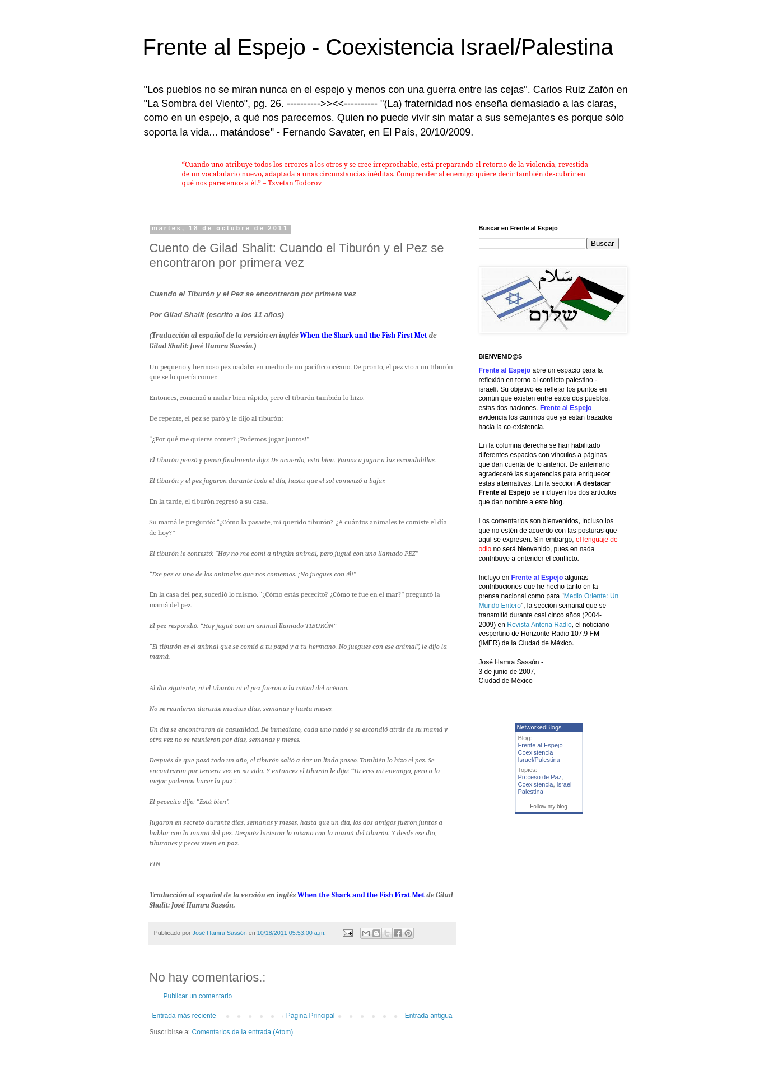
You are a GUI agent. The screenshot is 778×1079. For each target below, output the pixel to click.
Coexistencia (535, 784)
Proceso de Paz (540, 777)
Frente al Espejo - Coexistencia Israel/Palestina (378, 47)
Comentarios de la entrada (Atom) (243, 1032)
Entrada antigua (429, 1016)
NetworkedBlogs (539, 727)
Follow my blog (548, 806)
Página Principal (310, 1016)
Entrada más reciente (184, 1016)
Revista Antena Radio (539, 625)
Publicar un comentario (198, 996)
